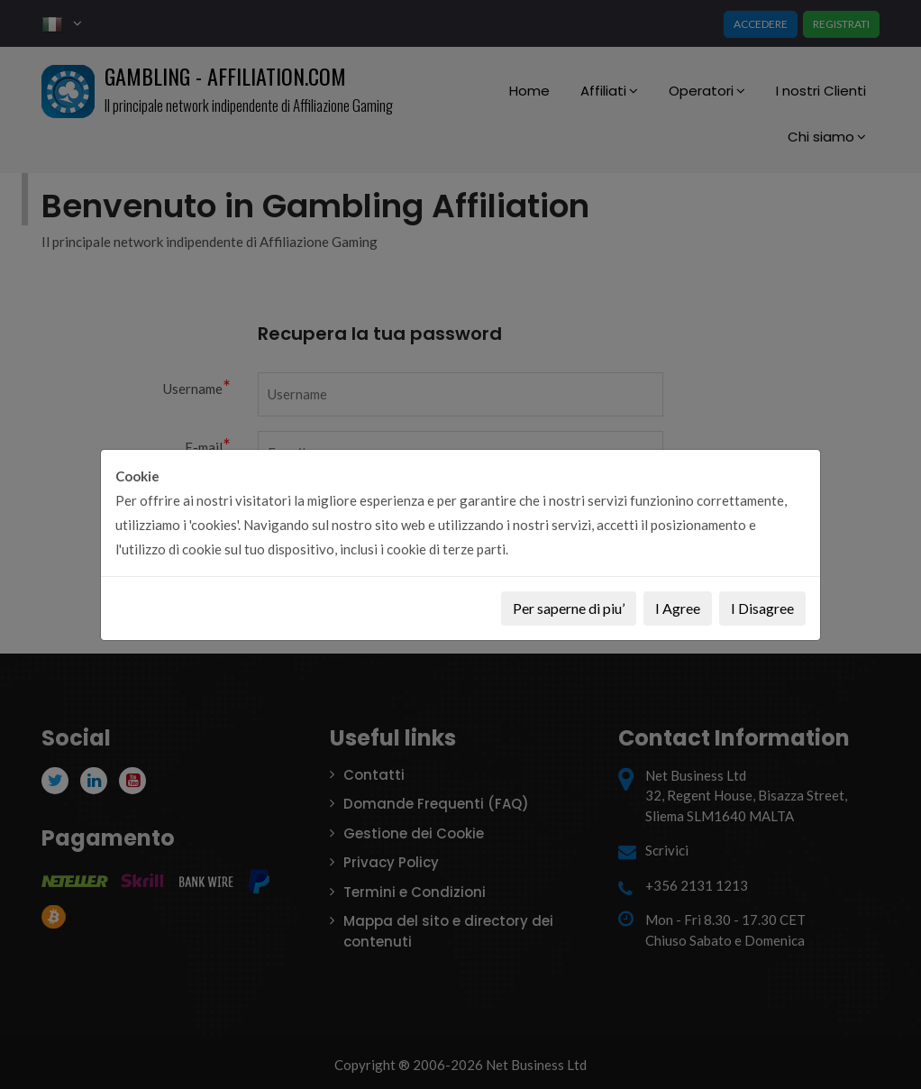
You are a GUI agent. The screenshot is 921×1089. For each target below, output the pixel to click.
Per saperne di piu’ (569, 608)
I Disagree (762, 608)
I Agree (677, 608)
